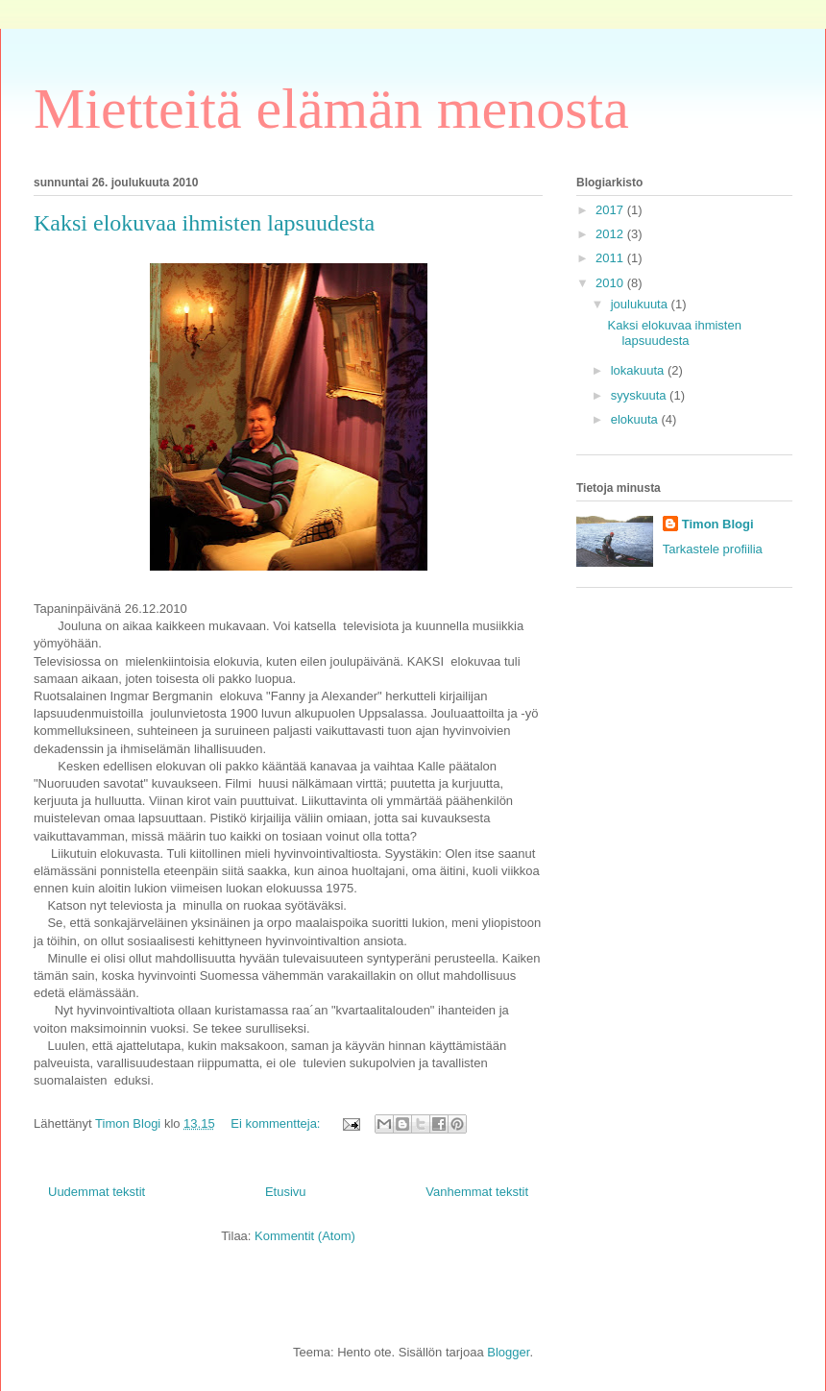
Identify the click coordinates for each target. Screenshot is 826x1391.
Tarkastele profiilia (713, 549)
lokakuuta (639, 370)
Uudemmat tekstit (96, 1191)
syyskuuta (640, 395)
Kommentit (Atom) (305, 1236)
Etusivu (285, 1191)
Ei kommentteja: (277, 1123)
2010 (611, 283)
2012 (611, 234)
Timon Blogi (718, 524)
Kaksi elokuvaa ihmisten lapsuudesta (204, 222)
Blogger (508, 1352)
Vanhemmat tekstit (476, 1191)
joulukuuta (641, 304)
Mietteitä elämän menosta (331, 108)
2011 (611, 258)
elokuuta (636, 419)
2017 (611, 210)
